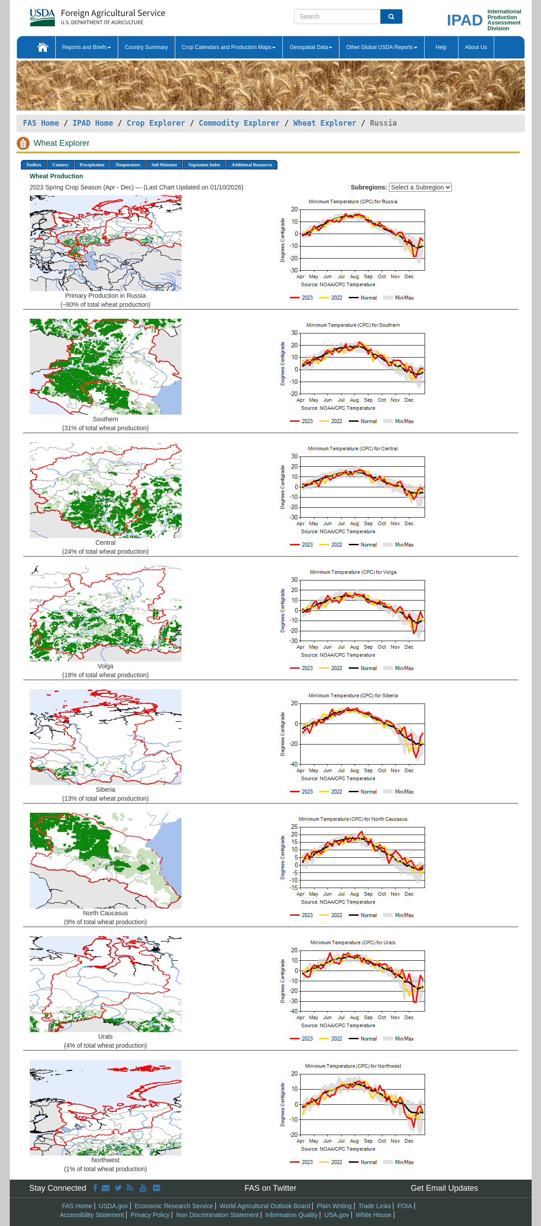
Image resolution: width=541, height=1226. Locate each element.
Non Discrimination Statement (217, 1214)
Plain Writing (334, 1206)
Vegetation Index (204, 164)
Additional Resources (251, 164)
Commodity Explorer (239, 123)
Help (441, 47)
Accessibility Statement (92, 1214)
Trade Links (375, 1206)
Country (61, 164)
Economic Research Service (174, 1206)
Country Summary (146, 47)
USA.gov (336, 1214)
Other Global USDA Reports (381, 47)
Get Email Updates (444, 1188)
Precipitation (92, 164)
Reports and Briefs (86, 47)
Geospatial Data (310, 47)
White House (373, 1214)
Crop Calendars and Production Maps (229, 47)
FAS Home (41, 123)
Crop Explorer (156, 123)
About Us (476, 47)
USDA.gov (113, 1206)
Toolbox (33, 164)
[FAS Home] (75, 14)
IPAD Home (93, 123)
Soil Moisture (164, 164)
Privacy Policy (150, 1214)
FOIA (404, 1206)
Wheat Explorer (324, 123)
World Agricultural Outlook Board (265, 1206)
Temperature (128, 164)
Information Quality (291, 1214)
